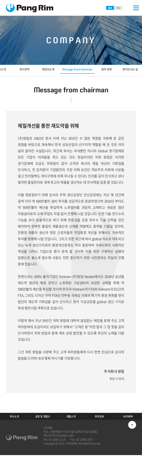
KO (110, 8)
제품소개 (71, 418)
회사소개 (14, 418)
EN (118, 8)
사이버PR (128, 418)
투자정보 (99, 418)
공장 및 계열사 (42, 418)
